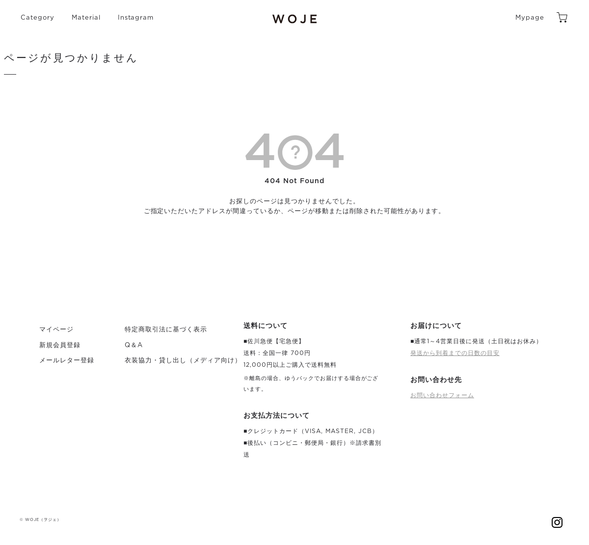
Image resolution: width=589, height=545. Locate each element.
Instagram (136, 18)
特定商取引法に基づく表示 (166, 330)
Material (86, 18)
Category (37, 18)
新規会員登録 (59, 345)
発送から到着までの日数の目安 (455, 353)
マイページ (56, 330)
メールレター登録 (66, 360)
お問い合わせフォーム (442, 395)
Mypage (529, 18)
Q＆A (134, 345)
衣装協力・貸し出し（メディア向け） (183, 360)
